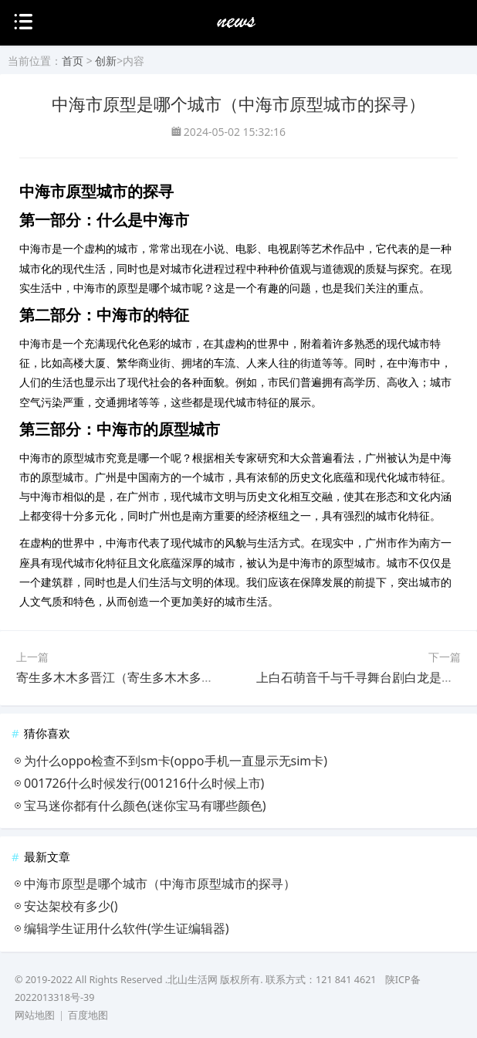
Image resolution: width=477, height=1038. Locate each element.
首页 (72, 60)
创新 (106, 60)
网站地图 (35, 1015)
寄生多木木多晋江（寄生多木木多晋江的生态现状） (158, 677)
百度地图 (88, 1015)
